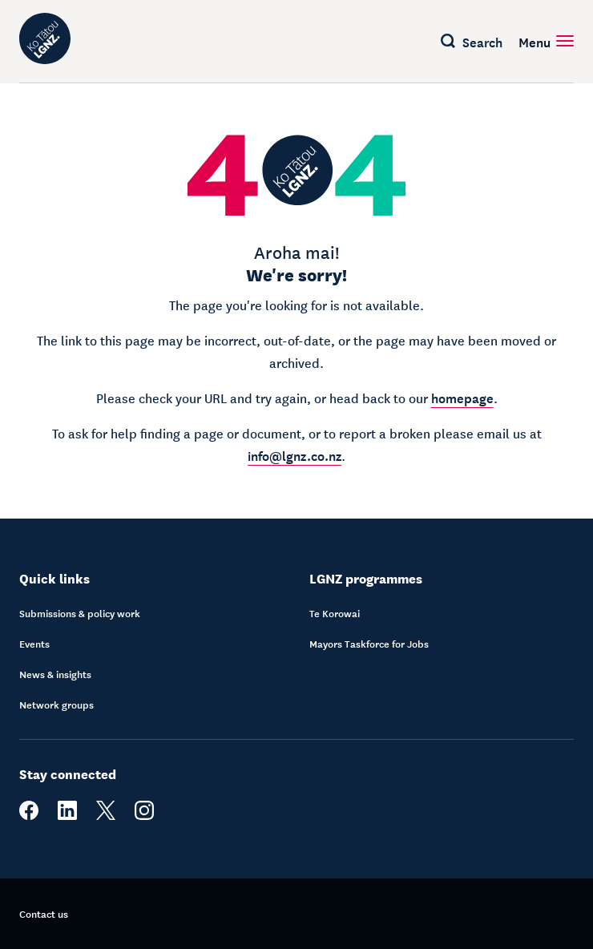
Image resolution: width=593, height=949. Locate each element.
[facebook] (28, 816)
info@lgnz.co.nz (294, 454)
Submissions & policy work (79, 613)
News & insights (55, 674)
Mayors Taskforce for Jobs (369, 644)
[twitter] (105, 816)
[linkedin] (67, 816)
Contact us (43, 914)
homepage (462, 396)
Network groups (56, 705)
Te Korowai (334, 613)
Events (34, 644)
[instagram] (144, 816)
